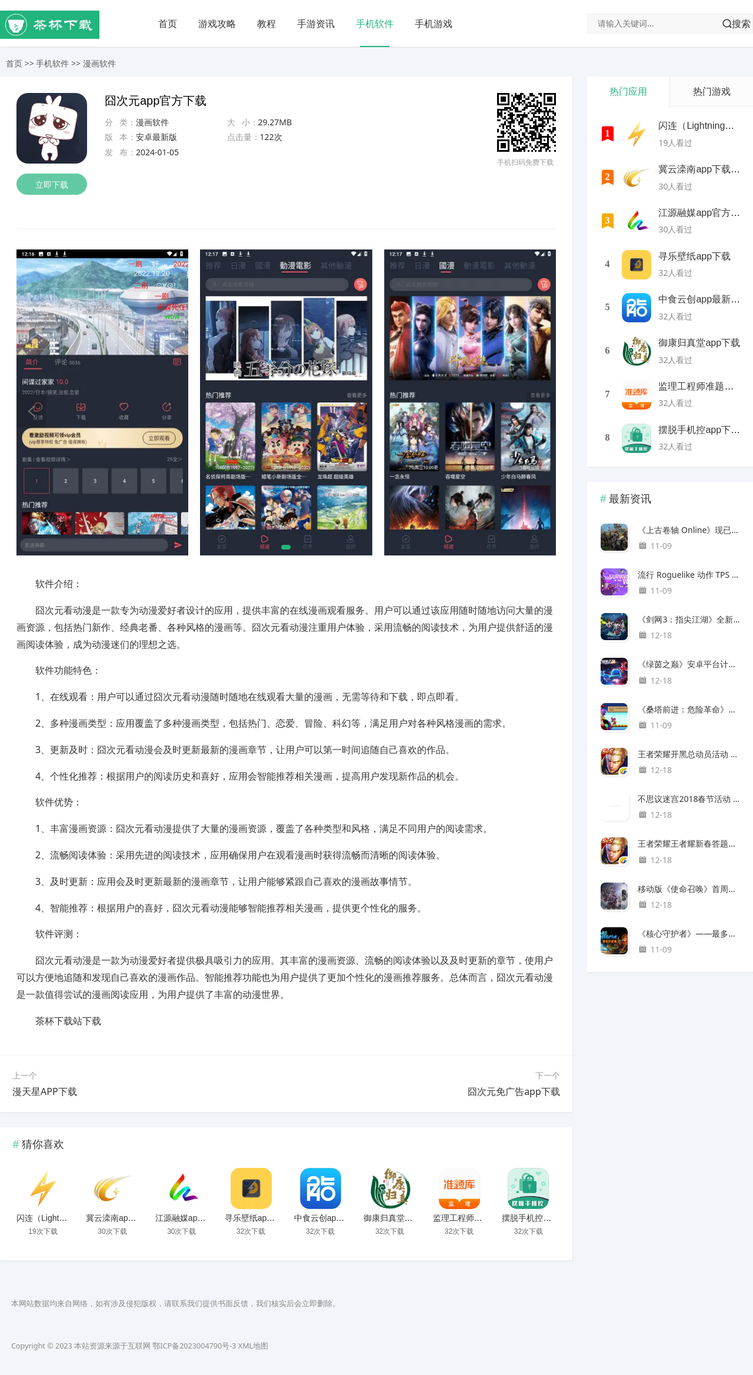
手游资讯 (316, 23)
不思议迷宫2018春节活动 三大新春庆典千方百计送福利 (689, 798)
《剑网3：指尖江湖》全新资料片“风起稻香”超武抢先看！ (689, 619)
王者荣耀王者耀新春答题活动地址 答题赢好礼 (689, 843)
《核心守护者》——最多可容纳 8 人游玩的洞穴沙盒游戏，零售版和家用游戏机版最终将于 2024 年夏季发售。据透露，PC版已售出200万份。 (689, 933)
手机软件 (375, 23)
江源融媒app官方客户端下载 (207, 1218)
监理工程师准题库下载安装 (482, 1218)
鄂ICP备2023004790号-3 (194, 1346)
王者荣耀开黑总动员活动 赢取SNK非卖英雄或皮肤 (689, 754)
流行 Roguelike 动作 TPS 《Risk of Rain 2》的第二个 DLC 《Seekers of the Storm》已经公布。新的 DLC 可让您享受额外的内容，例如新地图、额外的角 (689, 574)
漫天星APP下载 (44, 1091)
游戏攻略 (217, 23)
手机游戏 (433, 23)
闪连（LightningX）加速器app (71, 1218)
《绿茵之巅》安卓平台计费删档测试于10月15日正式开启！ (689, 664)
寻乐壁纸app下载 (256, 1218)
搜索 (741, 23)
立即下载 (51, 184)
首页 (167, 23)
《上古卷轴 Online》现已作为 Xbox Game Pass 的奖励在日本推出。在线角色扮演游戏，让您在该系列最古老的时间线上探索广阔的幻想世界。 (689, 529)
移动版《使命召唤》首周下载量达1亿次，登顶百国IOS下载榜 (689, 888)
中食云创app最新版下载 (338, 1218)
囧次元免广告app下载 (514, 1091)
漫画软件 (99, 63)
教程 (266, 23)
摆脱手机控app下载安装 (545, 1218)
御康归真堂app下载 (399, 1218)
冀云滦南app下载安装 (125, 1218)
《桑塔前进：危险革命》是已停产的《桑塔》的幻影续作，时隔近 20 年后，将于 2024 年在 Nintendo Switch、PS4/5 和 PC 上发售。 (689, 709)
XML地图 (253, 1346)
